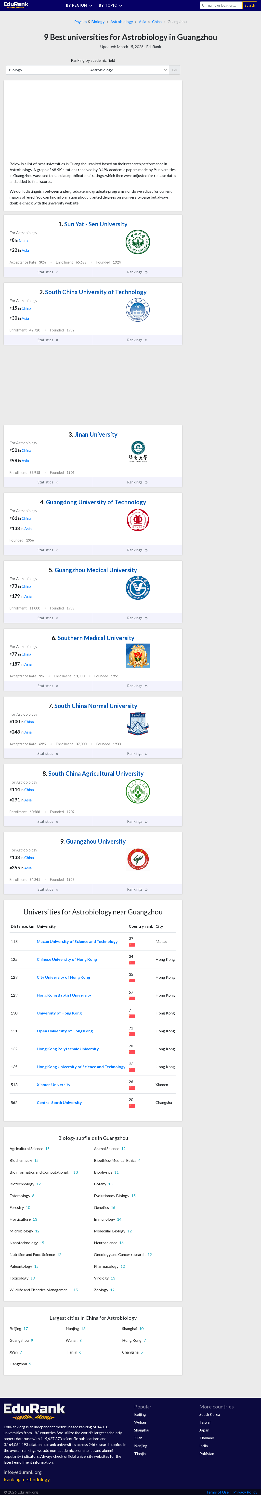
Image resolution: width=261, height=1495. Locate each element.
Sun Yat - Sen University (93, 224)
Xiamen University (53, 1084)
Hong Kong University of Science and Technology (81, 1066)
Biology (97, 21)
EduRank (153, 46)
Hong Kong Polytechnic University (68, 1048)
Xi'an (138, 1437)
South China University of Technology (93, 291)
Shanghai (141, 1430)
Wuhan (140, 1422)
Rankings (137, 271)
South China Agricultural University (93, 773)
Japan (204, 1430)
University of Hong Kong (59, 1013)
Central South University (59, 1102)
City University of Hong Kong (63, 977)
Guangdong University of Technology (93, 502)
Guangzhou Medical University (93, 569)
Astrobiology (121, 21)
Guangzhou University (93, 841)
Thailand (206, 1437)
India (203, 1445)
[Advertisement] (46, 122)
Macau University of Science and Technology (77, 941)
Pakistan (206, 1453)
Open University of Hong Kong (65, 1030)
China (157, 21)
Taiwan (205, 1422)
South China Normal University (93, 705)
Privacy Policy (245, 1492)
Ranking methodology (27, 1479)
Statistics (48, 271)
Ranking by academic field (93, 60)
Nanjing (140, 1445)
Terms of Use (217, 1492)
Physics (80, 21)
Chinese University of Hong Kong (67, 959)
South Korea (209, 1414)
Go (174, 69)
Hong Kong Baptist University (64, 995)
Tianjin (140, 1453)
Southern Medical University (93, 637)
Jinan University (92, 434)
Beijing (140, 1414)
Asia (142, 21)
